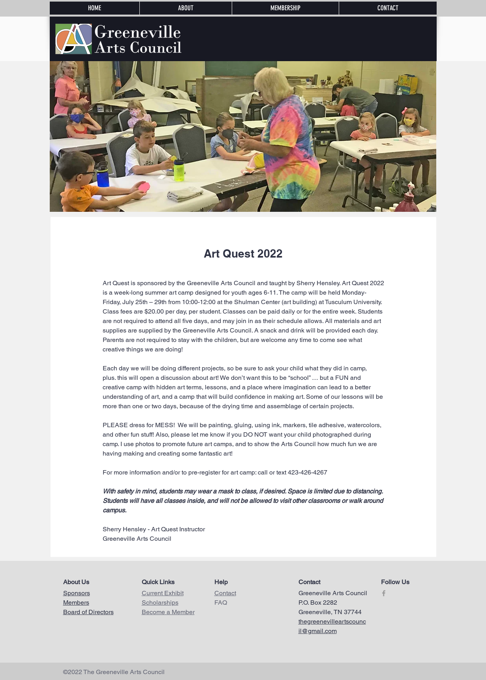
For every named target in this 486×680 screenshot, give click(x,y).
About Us (76, 582)
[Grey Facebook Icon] (384, 593)
